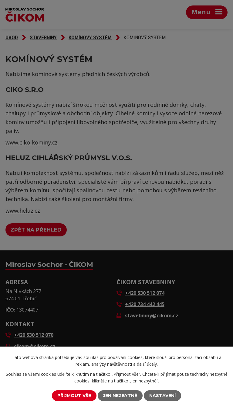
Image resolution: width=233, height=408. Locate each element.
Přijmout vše (74, 395)
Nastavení (162, 395)
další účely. (147, 364)
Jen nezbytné (120, 395)
